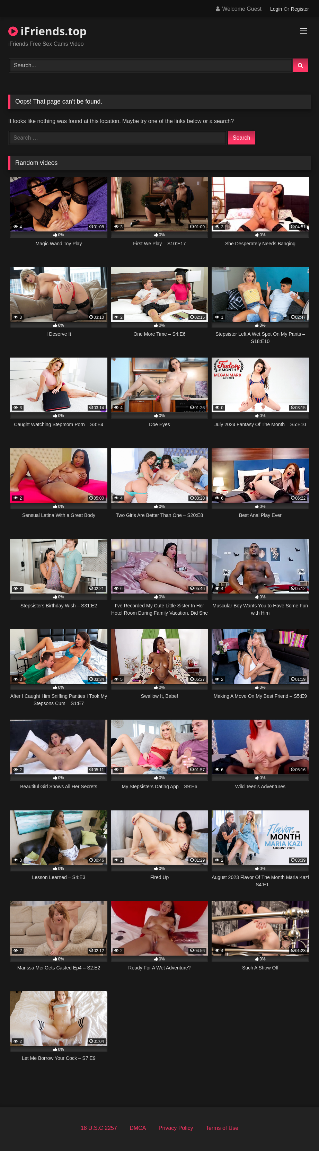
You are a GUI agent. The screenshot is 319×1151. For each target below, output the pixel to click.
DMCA (138, 1128)
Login (276, 9)
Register (300, 9)
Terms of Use (222, 1128)
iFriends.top (47, 31)
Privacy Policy (176, 1128)
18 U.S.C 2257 (99, 1128)
